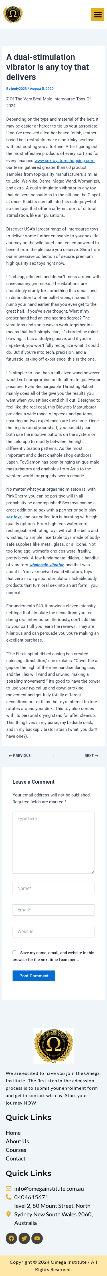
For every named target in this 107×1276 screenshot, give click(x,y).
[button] (97, 14)
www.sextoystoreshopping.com (64, 160)
